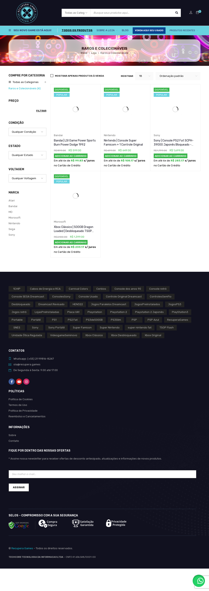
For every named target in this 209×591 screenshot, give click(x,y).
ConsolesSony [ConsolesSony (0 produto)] (61, 296)
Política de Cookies (21, 399)
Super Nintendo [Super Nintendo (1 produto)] (110, 327)
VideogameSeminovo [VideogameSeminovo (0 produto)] (63, 335)
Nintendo (14, 223)
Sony (12, 234)
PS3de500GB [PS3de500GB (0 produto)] (94, 319)
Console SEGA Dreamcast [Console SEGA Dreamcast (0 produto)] (28, 296)
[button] (71, 156)
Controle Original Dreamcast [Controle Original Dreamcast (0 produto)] (124, 296)
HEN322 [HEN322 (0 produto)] (78, 304)
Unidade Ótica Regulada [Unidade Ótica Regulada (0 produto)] (27, 335)
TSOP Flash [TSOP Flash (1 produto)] (167, 327)
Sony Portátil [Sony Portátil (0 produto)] (56, 327)
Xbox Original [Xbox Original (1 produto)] (153, 335)
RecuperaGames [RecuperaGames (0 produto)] (177, 319)
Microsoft (14, 217)
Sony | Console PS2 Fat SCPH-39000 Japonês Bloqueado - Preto (173, 144)
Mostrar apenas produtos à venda (79, 75)
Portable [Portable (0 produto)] (17, 319)
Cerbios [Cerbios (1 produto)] (101, 288)
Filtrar (41, 110)
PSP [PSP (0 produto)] (134, 319)
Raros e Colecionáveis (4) (25, 88)
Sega (12, 229)
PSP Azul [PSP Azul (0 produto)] (153, 319)
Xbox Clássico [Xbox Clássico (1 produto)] (94, 335)
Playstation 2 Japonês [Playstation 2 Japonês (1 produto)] (149, 312)
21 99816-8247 (44, 358)
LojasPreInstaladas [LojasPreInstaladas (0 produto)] (47, 312)
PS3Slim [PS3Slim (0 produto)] (116, 319)
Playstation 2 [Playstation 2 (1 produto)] (118, 312)
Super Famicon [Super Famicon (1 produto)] (82, 327)
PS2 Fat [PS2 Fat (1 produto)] (73, 319)
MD (10, 211)
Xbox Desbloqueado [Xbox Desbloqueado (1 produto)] (124, 335)
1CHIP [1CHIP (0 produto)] (16, 288)
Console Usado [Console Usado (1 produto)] (88, 296)
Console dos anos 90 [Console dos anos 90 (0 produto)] (128, 288)
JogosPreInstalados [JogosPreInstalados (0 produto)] (147, 304)
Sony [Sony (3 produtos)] (35, 327)
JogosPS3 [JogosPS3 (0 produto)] (174, 304)
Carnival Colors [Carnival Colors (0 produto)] (78, 288)
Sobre (12, 435)
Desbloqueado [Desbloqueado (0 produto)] (21, 304)
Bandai (13, 206)
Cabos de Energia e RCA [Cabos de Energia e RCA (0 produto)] (45, 288)
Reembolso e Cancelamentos (27, 416)
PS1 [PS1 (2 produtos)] (54, 319)
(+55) (31, 358)
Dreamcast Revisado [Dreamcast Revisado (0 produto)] (51, 304)
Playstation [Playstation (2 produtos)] (95, 312)
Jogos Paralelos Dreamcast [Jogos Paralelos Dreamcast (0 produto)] (108, 304)
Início (84, 52)
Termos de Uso (18, 405)
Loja (94, 52)
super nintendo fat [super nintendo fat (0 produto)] (139, 327)
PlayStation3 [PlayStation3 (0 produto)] (180, 312)
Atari (12, 200)
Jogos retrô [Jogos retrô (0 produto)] (19, 312)
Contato (14, 440)
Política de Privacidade (23, 410)
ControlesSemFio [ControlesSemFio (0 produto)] (160, 296)
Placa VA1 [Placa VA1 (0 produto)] (73, 312)
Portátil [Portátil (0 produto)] (36, 319)
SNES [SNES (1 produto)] (16, 327)
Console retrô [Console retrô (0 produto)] (158, 288)
